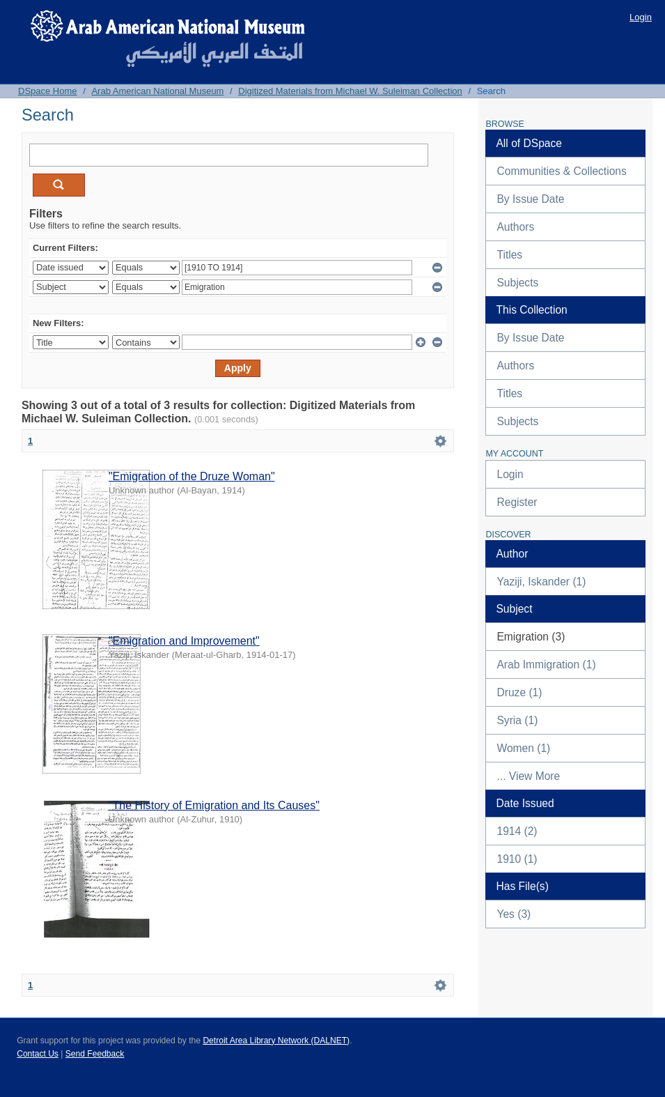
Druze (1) (519, 692)
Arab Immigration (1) (545, 664)
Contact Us (37, 1054)
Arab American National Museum (157, 91)
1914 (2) (516, 831)
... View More (528, 776)
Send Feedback (95, 1054)
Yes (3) (513, 914)
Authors (515, 227)
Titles (509, 255)
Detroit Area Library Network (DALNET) (276, 1040)
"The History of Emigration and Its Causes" (214, 805)
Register (516, 502)
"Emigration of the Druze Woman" (192, 476)
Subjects (517, 283)
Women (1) (523, 748)
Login (640, 17)
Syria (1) (517, 720)
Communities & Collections (561, 171)
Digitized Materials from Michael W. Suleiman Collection (350, 91)
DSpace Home (47, 91)
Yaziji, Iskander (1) (541, 582)
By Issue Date (530, 199)
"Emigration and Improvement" (184, 641)
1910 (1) (516, 859)
